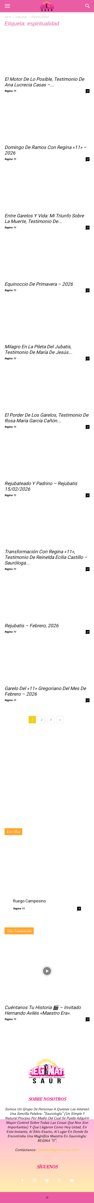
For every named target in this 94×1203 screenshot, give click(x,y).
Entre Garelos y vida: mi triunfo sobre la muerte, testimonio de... (44, 218)
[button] (7, 6)
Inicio (7, 17)
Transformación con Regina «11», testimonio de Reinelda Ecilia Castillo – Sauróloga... (45, 557)
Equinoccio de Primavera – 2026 (38, 284)
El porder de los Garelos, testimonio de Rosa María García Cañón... (46, 417)
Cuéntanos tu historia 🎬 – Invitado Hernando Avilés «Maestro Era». (42, 1010)
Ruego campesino (29, 901)
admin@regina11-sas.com (58, 1150)
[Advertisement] (47, 779)
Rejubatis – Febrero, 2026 (31, 625)
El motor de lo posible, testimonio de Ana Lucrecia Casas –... (44, 82)
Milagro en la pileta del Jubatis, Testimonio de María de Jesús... (38, 349)
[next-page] (60, 719)
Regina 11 (10, 90)
